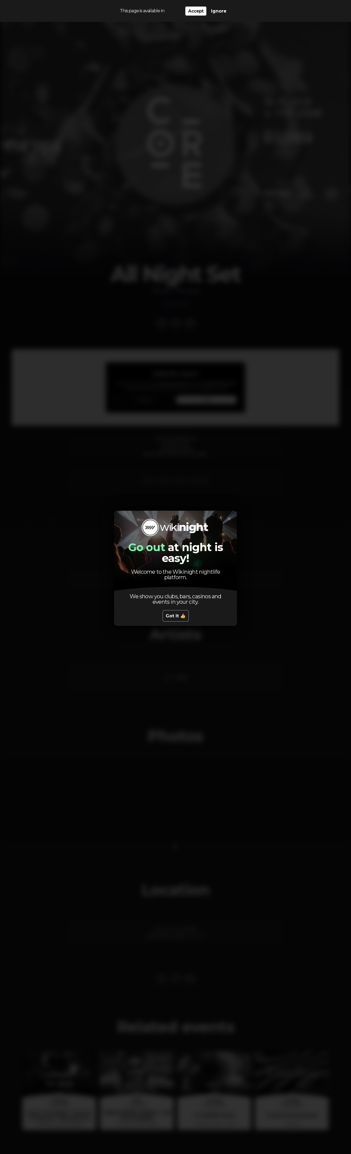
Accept (195, 11)
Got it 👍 (176, 615)
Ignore (219, 11)
